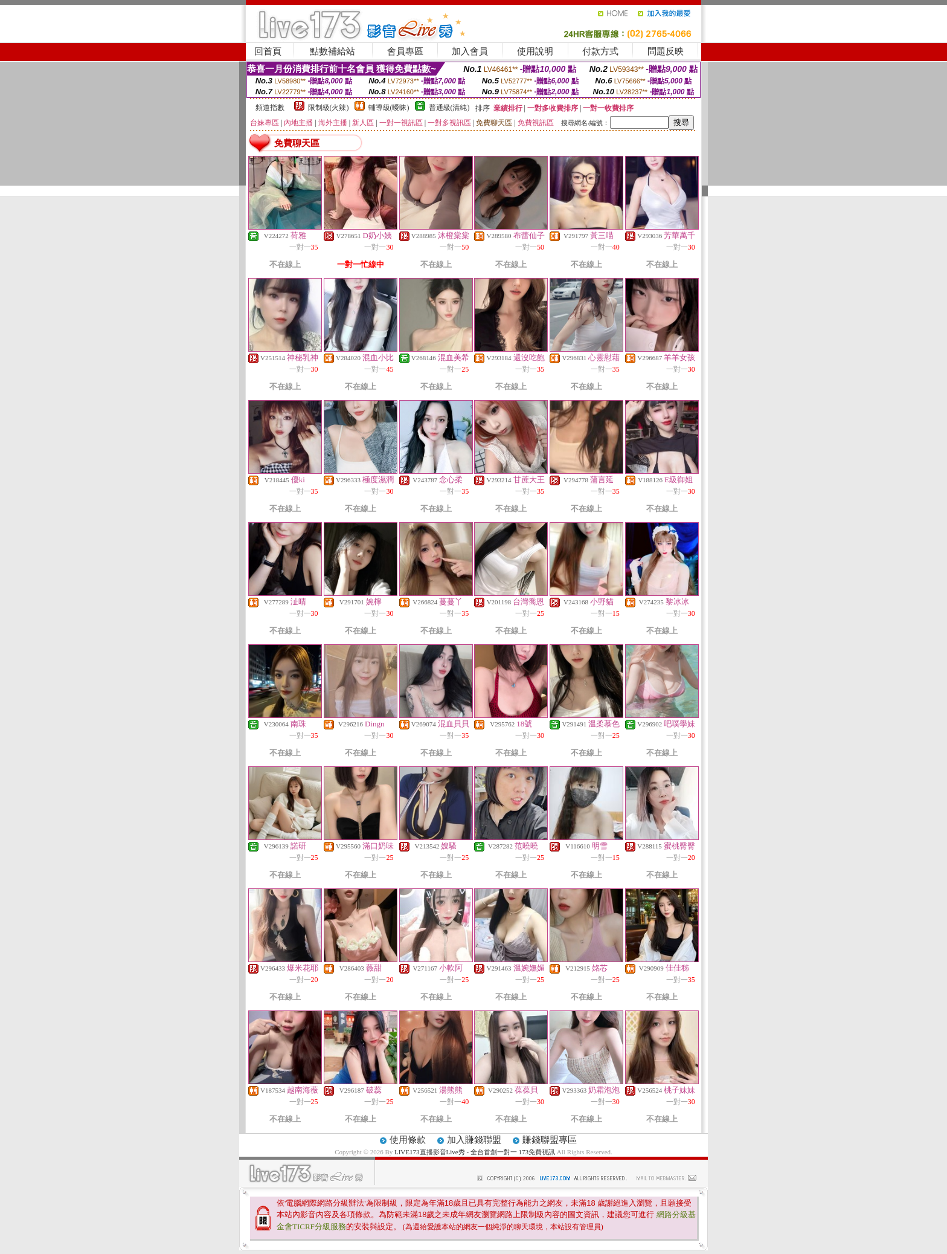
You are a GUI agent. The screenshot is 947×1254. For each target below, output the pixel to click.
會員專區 (405, 51)
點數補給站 (332, 51)
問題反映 (665, 51)
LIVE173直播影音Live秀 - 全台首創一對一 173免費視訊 (474, 1151)
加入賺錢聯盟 (474, 1140)
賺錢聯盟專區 (549, 1140)
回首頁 (267, 51)
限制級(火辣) (328, 107)
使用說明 (535, 51)
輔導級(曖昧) (388, 107)
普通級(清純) (449, 107)
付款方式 (600, 51)
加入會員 (470, 51)
